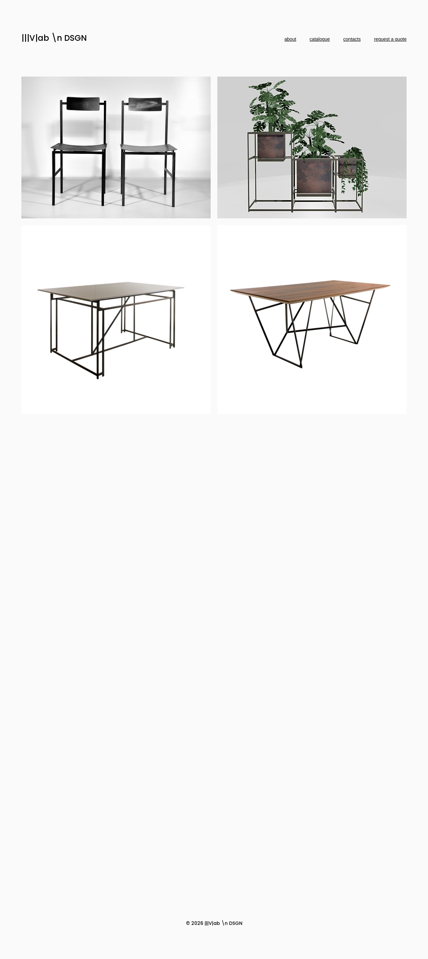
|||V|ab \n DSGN (54, 37)
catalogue (320, 39)
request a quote (390, 39)
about (290, 39)
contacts (352, 39)
